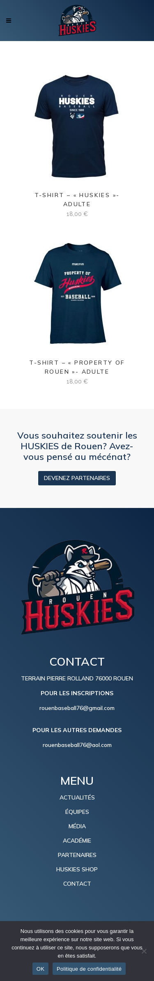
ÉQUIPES (77, 812)
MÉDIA (77, 826)
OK (40, 969)
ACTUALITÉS (77, 797)
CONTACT (77, 883)
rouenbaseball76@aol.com (77, 745)
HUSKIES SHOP (77, 869)
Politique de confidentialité (89, 969)
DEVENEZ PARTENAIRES (77, 478)
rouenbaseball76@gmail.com (77, 708)
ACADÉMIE (77, 840)
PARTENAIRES (77, 855)
